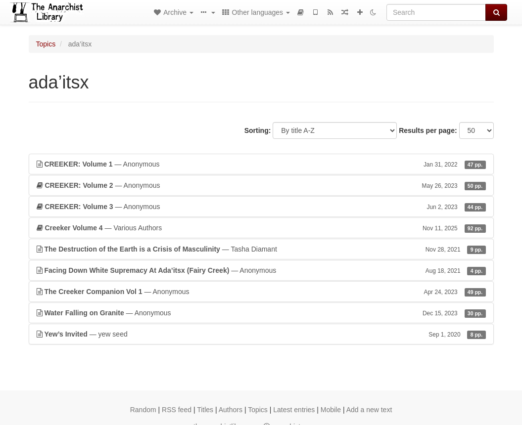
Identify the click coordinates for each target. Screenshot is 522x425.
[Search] (436, 12)
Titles (205, 410)
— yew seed (261, 334)
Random (143, 410)
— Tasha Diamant (261, 249)
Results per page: (428, 130)
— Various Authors (261, 228)
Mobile (331, 410)
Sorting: (257, 130)
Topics (46, 44)
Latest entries (294, 410)
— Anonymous (261, 164)
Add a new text (369, 410)
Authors (230, 410)
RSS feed (176, 410)
